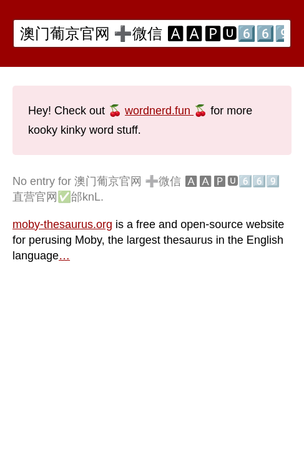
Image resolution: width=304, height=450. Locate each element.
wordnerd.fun (159, 110)
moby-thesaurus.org (62, 224)
